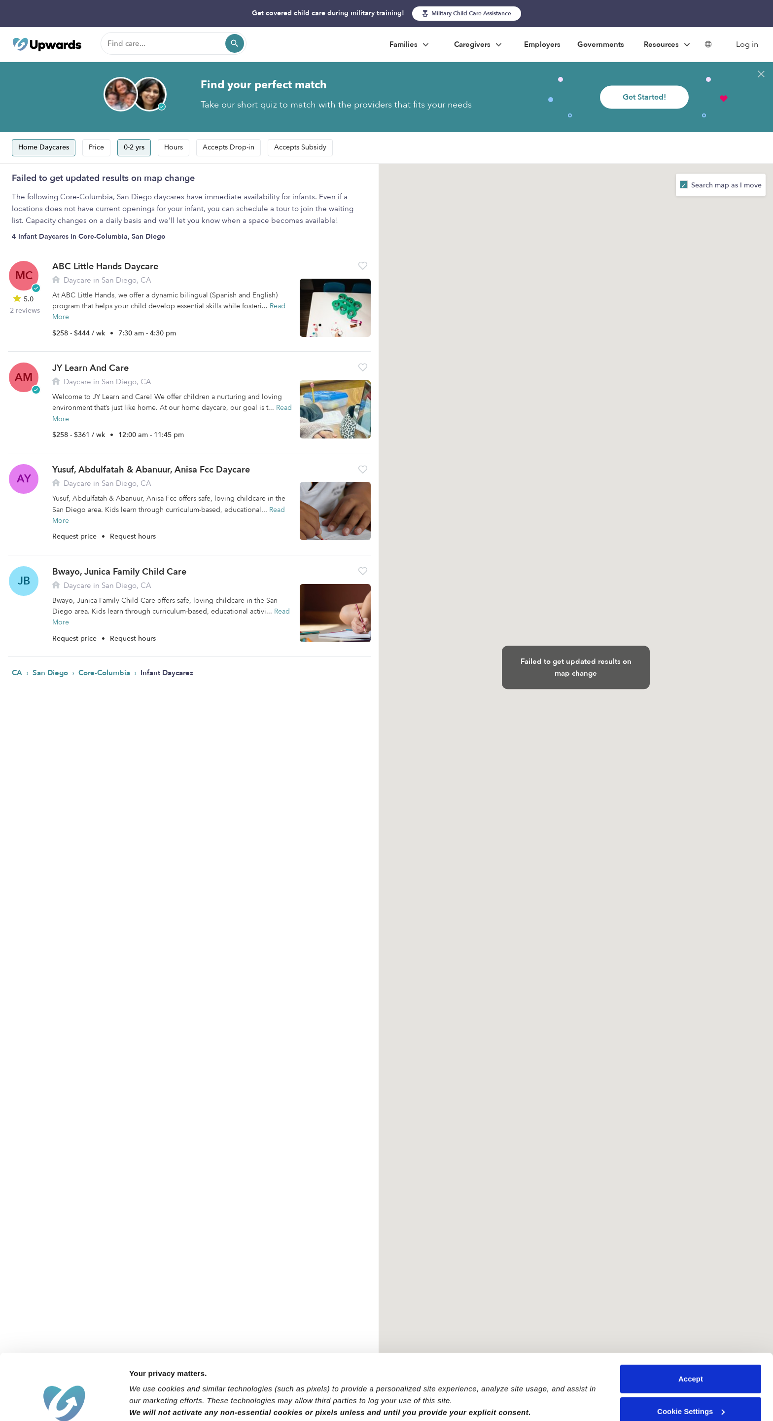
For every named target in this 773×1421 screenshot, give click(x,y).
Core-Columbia (105, 673)
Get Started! (644, 97)
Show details (152, 1401)
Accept (690, 1317)
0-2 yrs (134, 147)
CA (18, 673)
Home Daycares (43, 147)
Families (410, 45)
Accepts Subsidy (300, 147)
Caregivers (479, 45)
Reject (690, 1382)
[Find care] (173, 43)
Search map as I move (725, 185)
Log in (747, 44)
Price (96, 147)
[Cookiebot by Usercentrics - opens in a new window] (64, 1401)
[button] (363, 265)
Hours (173, 147)
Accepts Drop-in (228, 147)
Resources (668, 45)
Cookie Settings (691, 1349)
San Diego (51, 673)
